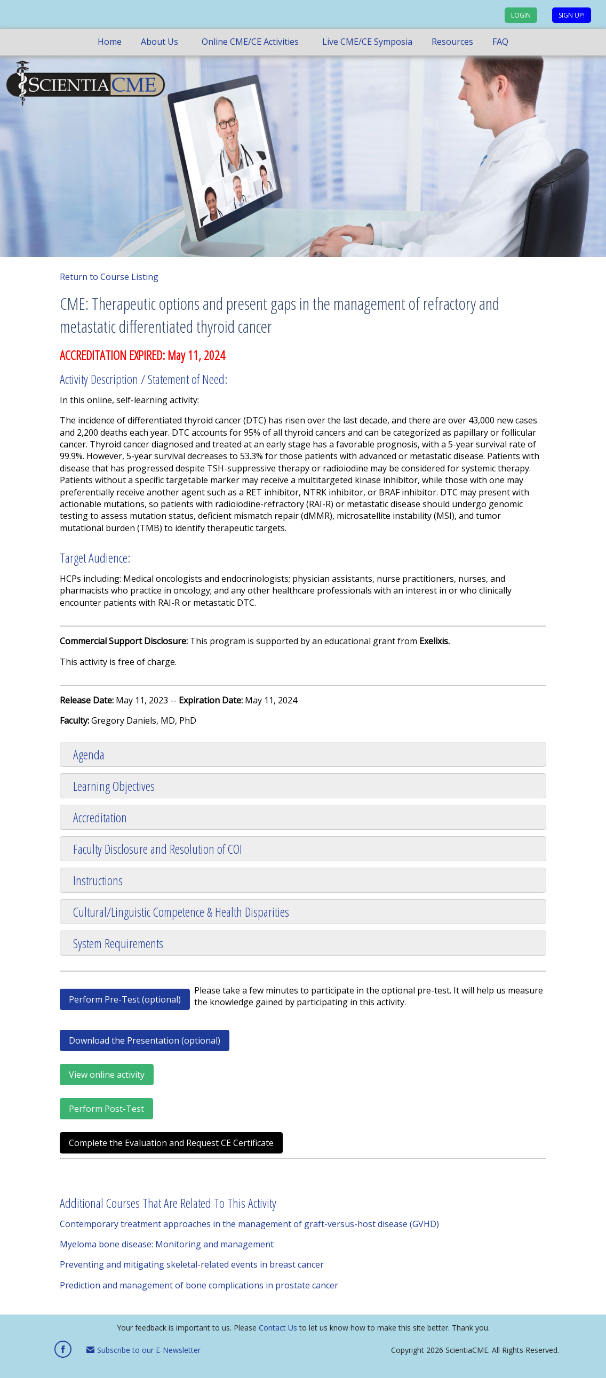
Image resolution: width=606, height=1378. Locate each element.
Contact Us (278, 1328)
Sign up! (572, 15)
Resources (452, 41)
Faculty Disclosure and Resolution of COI (157, 849)
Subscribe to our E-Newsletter (143, 1350)
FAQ (500, 41)
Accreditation (100, 817)
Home (110, 41)
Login (521, 15)
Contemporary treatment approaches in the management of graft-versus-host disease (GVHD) (249, 1224)
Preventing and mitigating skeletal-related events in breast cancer (192, 1264)
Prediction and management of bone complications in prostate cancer (199, 1285)
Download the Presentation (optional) (144, 1040)
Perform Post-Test (106, 1109)
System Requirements (118, 943)
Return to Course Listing (109, 277)
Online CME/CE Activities (250, 41)
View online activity (107, 1074)
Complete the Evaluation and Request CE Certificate (171, 1143)
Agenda (89, 754)
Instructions (98, 880)
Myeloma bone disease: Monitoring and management (167, 1244)
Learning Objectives (114, 786)
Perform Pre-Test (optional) (125, 999)
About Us (159, 41)
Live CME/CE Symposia (367, 41)
